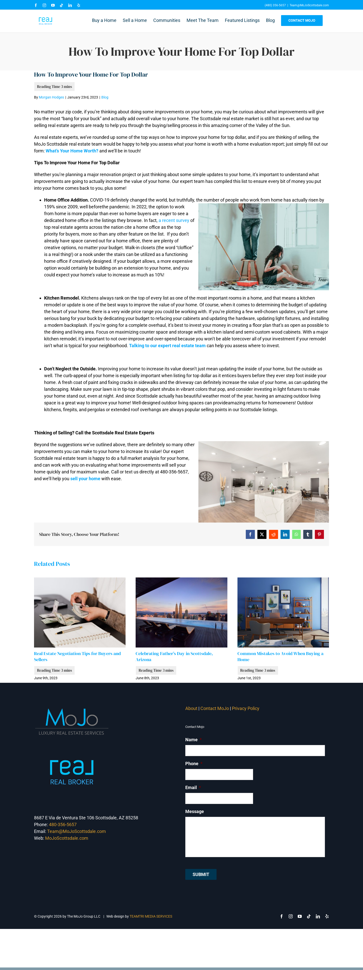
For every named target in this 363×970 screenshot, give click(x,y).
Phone (193, 763)
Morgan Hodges (51, 97)
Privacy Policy (246, 708)
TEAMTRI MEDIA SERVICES (151, 916)
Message (194, 811)
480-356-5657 (63, 824)
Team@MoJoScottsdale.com (309, 5)
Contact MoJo (214, 708)
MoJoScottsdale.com (66, 838)
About (191, 708)
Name (193, 739)
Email (193, 787)
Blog (104, 97)
